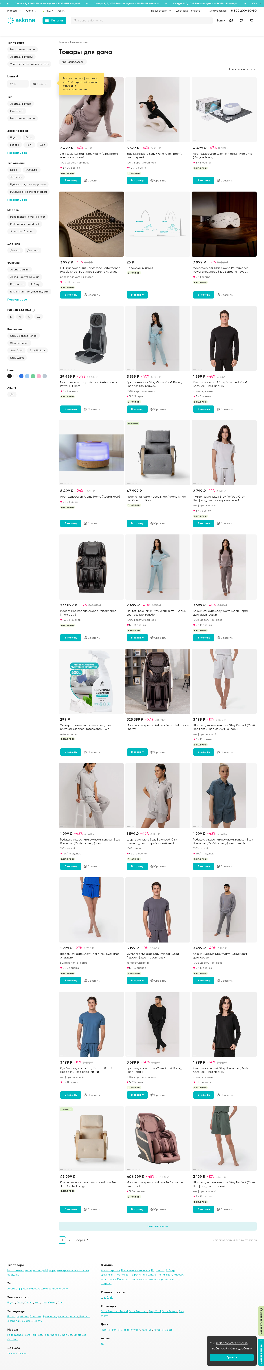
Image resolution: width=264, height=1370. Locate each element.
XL (38, 316)
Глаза (28, 137)
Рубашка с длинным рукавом (28, 184)
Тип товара (15, 42)
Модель (13, 210)
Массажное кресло (22, 118)
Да (12, 394)
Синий (125, 1329)
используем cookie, (232, 1343)
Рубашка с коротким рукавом (28, 191)
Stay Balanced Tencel (23, 335)
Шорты (38, 1320)
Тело (60, 1302)
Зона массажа (18, 130)
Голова (14, 144)
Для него (32, 250)
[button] (73, 62)
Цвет (10, 370)
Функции (13, 263)
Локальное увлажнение (24, 276)
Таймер (35, 284)
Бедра (14, 137)
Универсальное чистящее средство (30, 64)
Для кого (13, 243)
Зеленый (146, 1329)
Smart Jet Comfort (22, 231)
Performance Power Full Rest (27, 216)
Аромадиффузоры (21, 56)
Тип (9, 97)
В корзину (71, 180)
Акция (11, 388)
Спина (52, 1302)
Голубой (135, 1329)
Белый (116, 1329)
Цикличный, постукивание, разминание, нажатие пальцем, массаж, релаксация (30, 291)
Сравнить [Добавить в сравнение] (92, 180)
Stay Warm (17, 357)
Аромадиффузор (20, 103)
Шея (42, 144)
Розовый (158, 1329)
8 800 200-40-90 (244, 10)
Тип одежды (16, 163)
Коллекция (15, 329)
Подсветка (16, 284)
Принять (232, 1357)
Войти (221, 20)
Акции (47, 10)
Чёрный (106, 1329)
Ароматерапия (19, 269)
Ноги (29, 144)
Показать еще (157, 1226)
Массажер (16, 111)
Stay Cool (16, 350)
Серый (169, 1329)
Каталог (54, 20)
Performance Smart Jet (24, 224)
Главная (63, 42)
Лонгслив (16, 177)
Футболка (32, 169)
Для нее (15, 250)
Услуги (61, 10)
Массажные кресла (22, 49)
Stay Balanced (19, 343)
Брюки (14, 169)
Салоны (31, 10)
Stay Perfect (37, 350)
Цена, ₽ (12, 76)
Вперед (80, 1240)
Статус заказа (218, 10)
